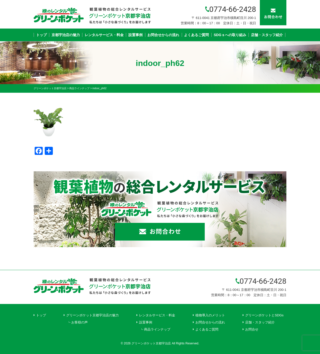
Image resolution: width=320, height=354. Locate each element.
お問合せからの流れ (163, 35)
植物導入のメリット (210, 315)
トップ (41, 35)
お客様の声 (79, 322)
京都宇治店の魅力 (66, 35)
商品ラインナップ (157, 329)
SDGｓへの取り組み (230, 35)
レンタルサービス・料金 (104, 35)
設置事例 (135, 35)
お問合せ (251, 329)
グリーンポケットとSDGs (264, 315)
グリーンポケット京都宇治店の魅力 (92, 315)
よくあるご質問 (196, 35)
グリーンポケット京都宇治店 (151, 343)
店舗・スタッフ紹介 (267, 35)
